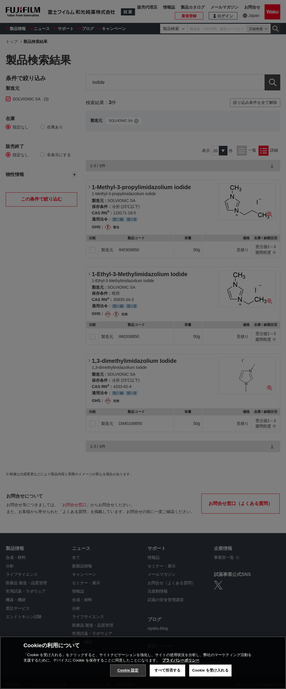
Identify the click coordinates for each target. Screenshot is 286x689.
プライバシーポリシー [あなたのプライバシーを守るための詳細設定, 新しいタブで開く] (180, 660)
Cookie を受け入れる (210, 670)
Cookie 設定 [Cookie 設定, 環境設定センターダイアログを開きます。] (127, 670)
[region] (143, 662)
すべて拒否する (167, 670)
